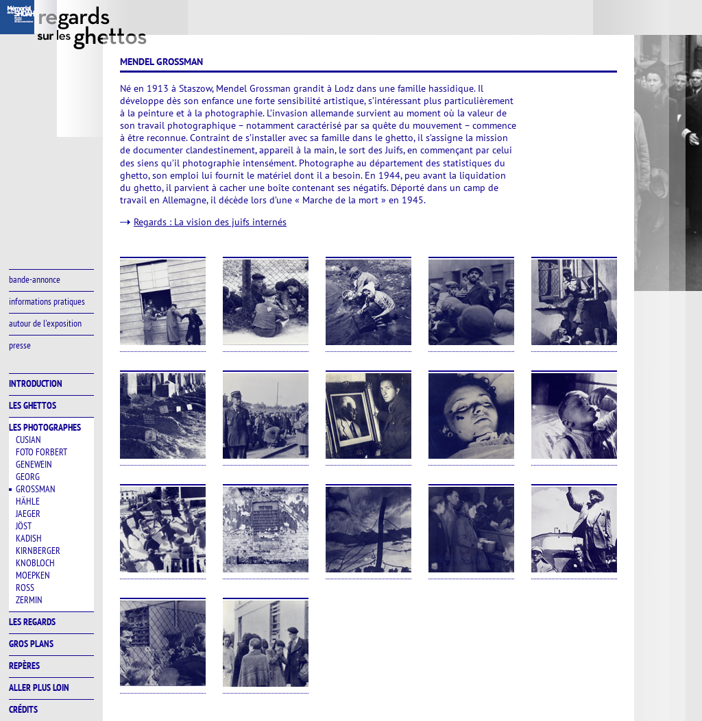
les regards (32, 622)
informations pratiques (47, 301)
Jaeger (28, 513)
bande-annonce (34, 279)
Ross (25, 587)
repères (24, 665)
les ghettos (32, 405)
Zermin (29, 600)
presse (20, 345)
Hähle (28, 501)
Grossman (36, 489)
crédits (23, 709)
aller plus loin (39, 687)
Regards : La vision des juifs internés (210, 222)
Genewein (34, 464)
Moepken (33, 575)
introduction (35, 383)
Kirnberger (38, 550)
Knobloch (35, 563)
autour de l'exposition (45, 323)
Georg (28, 476)
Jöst (24, 526)
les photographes (45, 427)
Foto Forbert (41, 452)
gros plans (31, 643)
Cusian (28, 439)
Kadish (29, 538)
